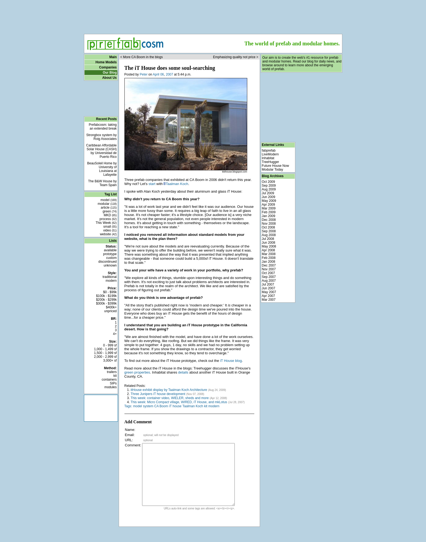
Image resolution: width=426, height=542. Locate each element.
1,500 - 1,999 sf (105, 353)
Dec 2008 (269, 220)
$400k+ (111, 307)
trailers (112, 372)
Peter (144, 74)
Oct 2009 (268, 182)
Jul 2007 (268, 284)
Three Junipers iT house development (158, 394)
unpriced (110, 311)
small (110, 226)
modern (111, 281)
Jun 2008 (268, 243)
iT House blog (231, 361)
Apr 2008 (268, 250)
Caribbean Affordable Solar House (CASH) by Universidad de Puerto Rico (101, 151)
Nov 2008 (269, 223)
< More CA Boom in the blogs (141, 57)
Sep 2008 (269, 231)
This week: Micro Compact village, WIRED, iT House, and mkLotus (179, 402)
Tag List (110, 194)
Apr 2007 (268, 296)
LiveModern (270, 154)
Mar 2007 (269, 300)
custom (111, 258)
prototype (110, 254)
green (110, 211)
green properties (137, 372)
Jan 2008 (268, 262)
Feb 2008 (269, 258)
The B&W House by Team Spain (102, 183)
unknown (110, 265)
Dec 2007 (269, 265)
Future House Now (275, 166)
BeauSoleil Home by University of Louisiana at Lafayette (102, 169)
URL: (129, 440)
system (148, 406)
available (110, 250)
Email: (130, 435)
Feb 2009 (269, 212)
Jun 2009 (268, 197)
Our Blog (110, 72)
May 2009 (269, 201)
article (109, 207)
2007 (169, 74)
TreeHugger (270, 162)
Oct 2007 (268, 273)
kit (115, 376)
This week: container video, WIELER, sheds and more (170, 398)
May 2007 (269, 292)
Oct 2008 (268, 227)
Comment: (133, 445)
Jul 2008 (268, 239)
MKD (110, 215)
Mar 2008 (269, 254)
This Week (106, 223)
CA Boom (161, 406)
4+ (115, 334)
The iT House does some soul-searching (169, 68)
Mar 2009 (269, 208)
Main (113, 57)
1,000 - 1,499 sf (105, 349)
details (183, 372)
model (109, 200)
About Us (109, 78)
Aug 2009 (269, 189)
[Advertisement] (213, 15)
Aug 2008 (269, 235)
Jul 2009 (268, 193)
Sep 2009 (269, 185)
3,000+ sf (110, 360)
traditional (109, 277)
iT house (175, 406)
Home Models (106, 62)
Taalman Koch (177, 184)
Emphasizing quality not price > (235, 57)
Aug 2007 (269, 281)
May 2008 (269, 246)
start (152, 184)
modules (110, 387)
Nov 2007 (269, 269)
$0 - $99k (110, 292)
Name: (130, 430)
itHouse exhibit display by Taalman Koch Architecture (169, 390)
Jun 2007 (268, 288)
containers (109, 379)
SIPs (113, 383)
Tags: (128, 406)
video (110, 230)
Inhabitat (268, 158)
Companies (108, 67)
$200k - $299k (106, 300)
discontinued (107, 262)
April (156, 74)
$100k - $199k (106, 296)
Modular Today (272, 169)
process (108, 219)
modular (107, 204)
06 (162, 74)
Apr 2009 (268, 204)
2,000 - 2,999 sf (105, 357)
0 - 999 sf (110, 345)
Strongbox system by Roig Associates (101, 137)
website (108, 234)
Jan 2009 (268, 216)
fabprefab (269, 150)
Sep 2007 (269, 277)
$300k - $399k (106, 303)
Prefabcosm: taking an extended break (103, 126)
